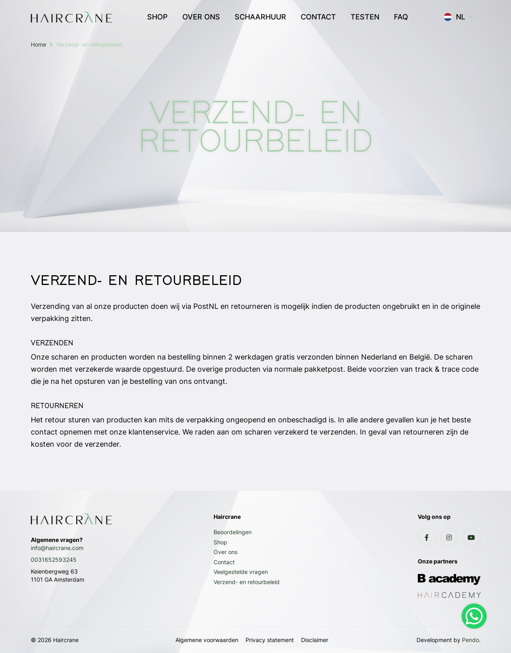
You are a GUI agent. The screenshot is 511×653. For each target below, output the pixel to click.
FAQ (401, 17)
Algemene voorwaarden (206, 639)
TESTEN (365, 17)
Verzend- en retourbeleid (247, 581)
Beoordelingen (233, 532)
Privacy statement (270, 639)
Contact (224, 562)
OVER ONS (201, 17)
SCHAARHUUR (260, 17)
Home (38, 44)
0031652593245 (54, 559)
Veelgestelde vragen (241, 571)
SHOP (157, 17)
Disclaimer (314, 639)
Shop (220, 542)
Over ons (225, 551)
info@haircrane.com (57, 547)
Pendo (470, 639)
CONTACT (318, 17)
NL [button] (454, 17)
